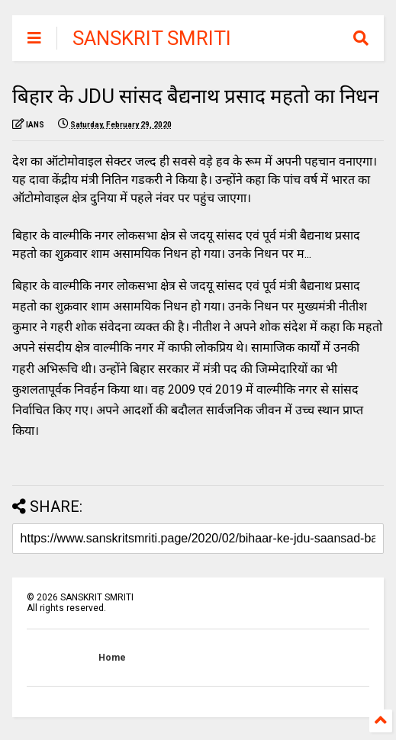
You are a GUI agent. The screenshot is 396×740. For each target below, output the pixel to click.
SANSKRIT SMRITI (151, 38)
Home (112, 657)
